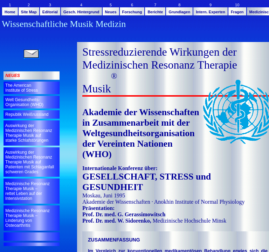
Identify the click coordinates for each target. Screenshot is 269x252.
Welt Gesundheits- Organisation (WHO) (23, 102)
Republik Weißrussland (26, 114)
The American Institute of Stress (21, 88)
